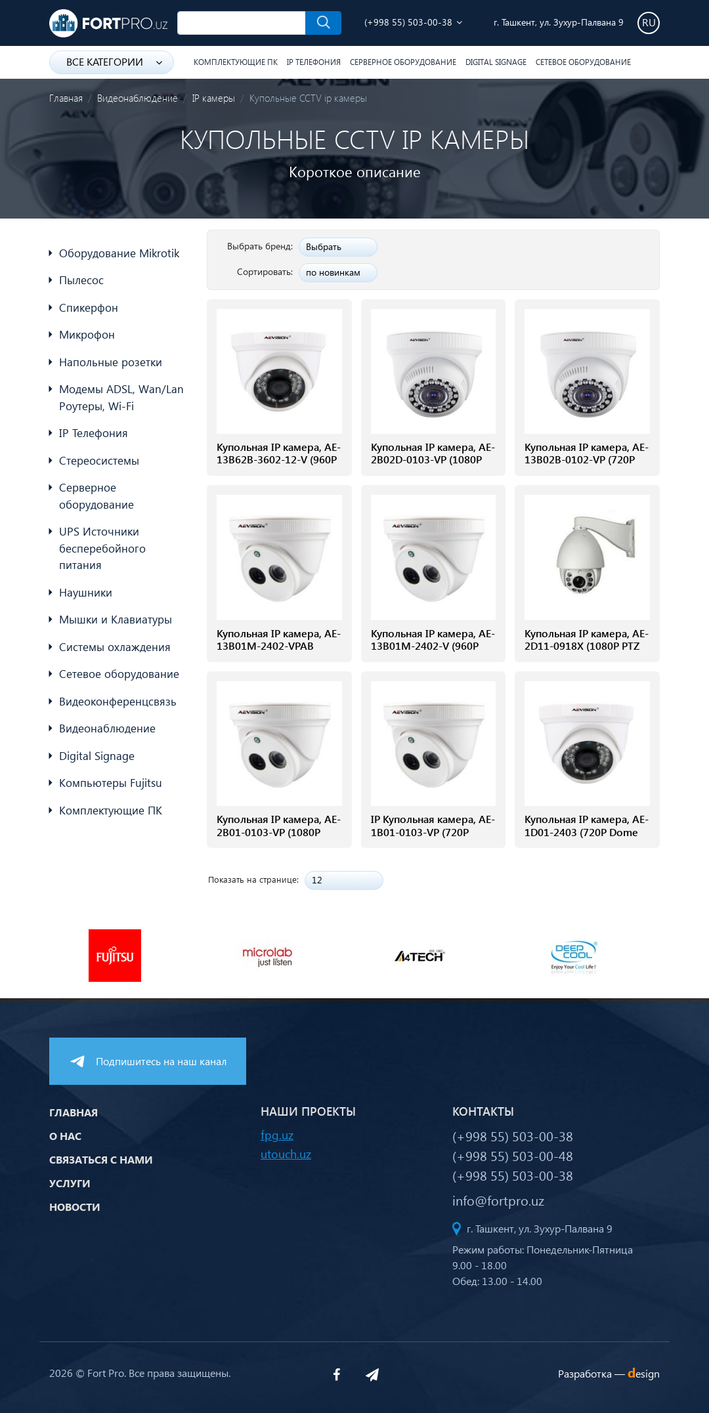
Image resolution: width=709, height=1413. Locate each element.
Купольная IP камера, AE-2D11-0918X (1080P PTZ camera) (587, 646)
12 (317, 880)
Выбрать (323, 246)
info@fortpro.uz (498, 1200)
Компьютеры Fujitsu (110, 782)
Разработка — (609, 1373)
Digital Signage (495, 62)
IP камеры (213, 97)
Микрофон (87, 334)
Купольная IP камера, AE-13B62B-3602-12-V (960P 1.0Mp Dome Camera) (279, 459)
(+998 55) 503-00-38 (408, 22)
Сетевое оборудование (583, 62)
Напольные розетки (110, 361)
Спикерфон (88, 307)
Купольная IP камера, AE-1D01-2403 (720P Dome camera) (587, 831)
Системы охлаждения (115, 646)
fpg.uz (277, 1134)
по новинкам (333, 272)
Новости (74, 1206)
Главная (66, 97)
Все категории (114, 61)
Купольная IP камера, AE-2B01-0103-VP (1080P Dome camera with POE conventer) (279, 837)
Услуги (70, 1183)
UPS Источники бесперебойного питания (102, 548)
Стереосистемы (99, 460)
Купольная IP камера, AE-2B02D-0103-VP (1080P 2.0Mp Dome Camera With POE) (433, 465)
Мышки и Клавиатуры (115, 619)
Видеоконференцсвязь (118, 701)
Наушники (85, 592)
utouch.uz (286, 1153)
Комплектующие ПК (236, 62)
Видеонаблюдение (137, 97)
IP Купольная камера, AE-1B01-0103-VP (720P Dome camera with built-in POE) (433, 837)
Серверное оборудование (403, 62)
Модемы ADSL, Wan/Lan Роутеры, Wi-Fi (121, 397)
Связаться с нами (101, 1159)
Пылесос (81, 279)
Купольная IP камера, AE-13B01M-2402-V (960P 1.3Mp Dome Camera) (433, 646)
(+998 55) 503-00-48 (512, 1155)
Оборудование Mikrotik (119, 253)
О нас (65, 1136)
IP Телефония (314, 62)
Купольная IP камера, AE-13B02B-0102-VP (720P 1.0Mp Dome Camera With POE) (587, 465)
